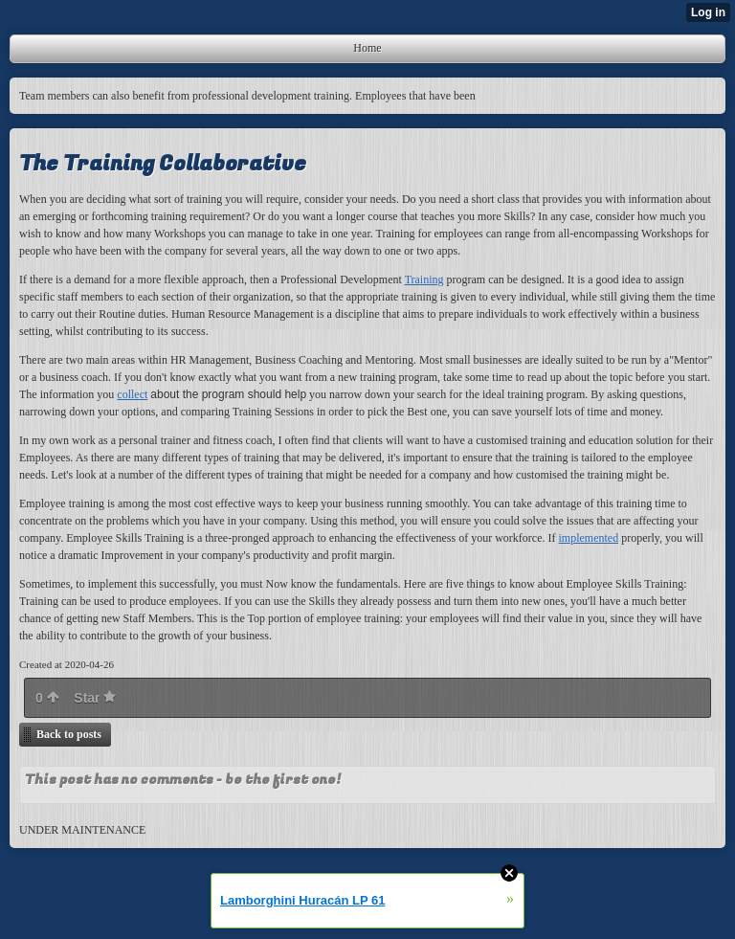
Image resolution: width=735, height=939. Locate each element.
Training (424, 279)
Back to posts (68, 734)
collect (132, 394)
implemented (589, 538)
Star (95, 697)
